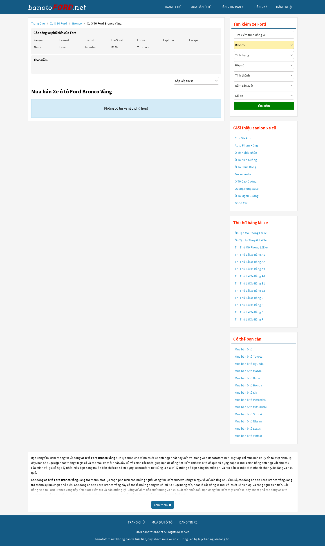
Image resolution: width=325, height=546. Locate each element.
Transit (89, 40)
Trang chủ (38, 23)
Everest (64, 40)
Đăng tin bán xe (232, 7)
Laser (63, 47)
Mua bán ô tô (243, 349)
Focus (141, 40)
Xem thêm (162, 505)
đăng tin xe (188, 522)
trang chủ (173, 7)
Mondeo (90, 47)
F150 (114, 47)
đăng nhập (284, 7)
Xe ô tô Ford (58, 23)
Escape (193, 40)
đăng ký (260, 7)
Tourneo (143, 47)
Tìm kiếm (264, 106)
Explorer (168, 40)
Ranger (38, 40)
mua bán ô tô (201, 7)
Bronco (77, 23)
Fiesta (37, 47)
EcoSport (117, 40)
